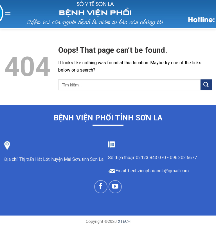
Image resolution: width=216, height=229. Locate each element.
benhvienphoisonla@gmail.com (158, 170)
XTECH (124, 221)
